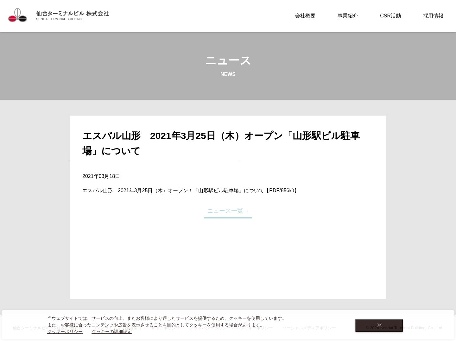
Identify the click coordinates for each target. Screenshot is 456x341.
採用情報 (433, 15)
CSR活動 (390, 15)
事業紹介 (348, 15)
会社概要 (305, 15)
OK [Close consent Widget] (379, 325)
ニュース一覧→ (228, 210)
